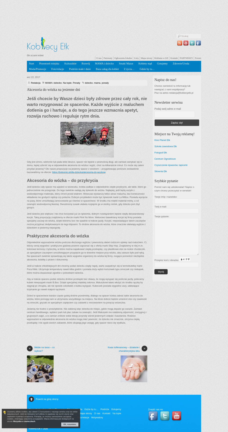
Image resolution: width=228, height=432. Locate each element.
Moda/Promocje (37, 69)
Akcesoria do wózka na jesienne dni (53, 90)
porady (105, 83)
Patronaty (107, 58)
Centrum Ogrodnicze (165, 158)
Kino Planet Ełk (162, 140)
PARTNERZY (186, 58)
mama (97, 83)
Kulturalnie (70, 63)
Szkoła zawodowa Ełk (165, 146)
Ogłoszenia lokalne (123, 58)
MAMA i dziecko (104, 63)
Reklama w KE (161, 58)
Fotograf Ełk (160, 152)
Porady (76, 83)
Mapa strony (146, 58)
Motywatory (97, 417)
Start (31, 63)
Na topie (67, 83)
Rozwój (86, 63)
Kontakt (174, 58)
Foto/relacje (57, 69)
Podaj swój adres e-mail (167, 108)
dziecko (89, 83)
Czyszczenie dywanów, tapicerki (170, 165)
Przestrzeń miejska (49, 63)
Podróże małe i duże (80, 69)
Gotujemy (162, 63)
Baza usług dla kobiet (107, 69)
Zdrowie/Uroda (181, 63)
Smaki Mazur (126, 63)
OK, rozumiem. (69, 424)
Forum (198, 58)
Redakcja (35, 83)
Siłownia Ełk (160, 171)
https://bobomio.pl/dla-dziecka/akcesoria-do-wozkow (78, 172)
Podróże (104, 409)
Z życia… (129, 69)
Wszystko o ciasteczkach (24, 421)
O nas (99, 58)
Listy (136, 58)
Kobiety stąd (145, 63)
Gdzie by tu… (147, 69)
